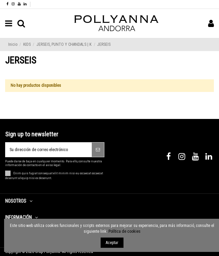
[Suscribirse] (98, 150)
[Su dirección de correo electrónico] (48, 150)
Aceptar (112, 242)
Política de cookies (124, 231)
